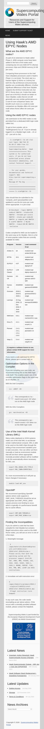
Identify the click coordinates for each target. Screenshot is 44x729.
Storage (12, 692)
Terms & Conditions (16, 697)
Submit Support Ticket (23, 30)
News (7, 35)
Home (7, 30)
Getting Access (14, 688)
